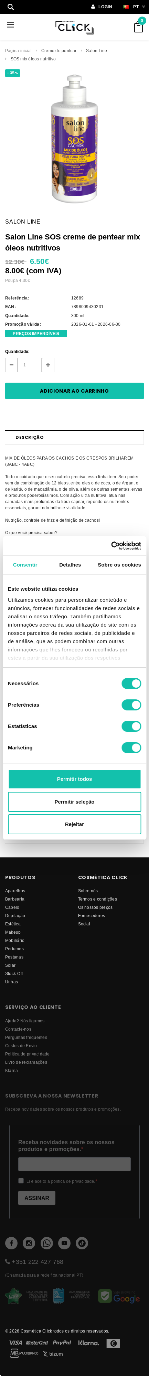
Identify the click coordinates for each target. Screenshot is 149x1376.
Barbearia (14, 899)
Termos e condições (97, 899)
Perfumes (14, 948)
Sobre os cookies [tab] (119, 565)
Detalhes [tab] (70, 565)
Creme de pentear (59, 50)
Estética (13, 923)
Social (84, 923)
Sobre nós (88, 890)
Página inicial (18, 50)
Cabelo (12, 907)
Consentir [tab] (25, 565)
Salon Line (96, 50)
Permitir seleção (75, 802)
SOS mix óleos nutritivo (33, 58)
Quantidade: (17, 351)
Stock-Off (14, 973)
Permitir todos (74, 779)
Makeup (13, 932)
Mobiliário (14, 940)
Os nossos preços (95, 907)
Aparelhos (15, 890)
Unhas (11, 981)
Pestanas (14, 957)
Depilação (15, 915)
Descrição (29, 437)
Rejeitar (74, 824)
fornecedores (91, 915)
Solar (10, 965)
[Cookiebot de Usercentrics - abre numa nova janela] (111, 545)
